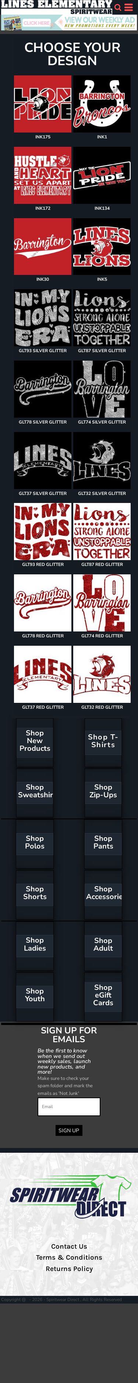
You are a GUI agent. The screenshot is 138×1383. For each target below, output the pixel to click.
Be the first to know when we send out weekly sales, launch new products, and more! (64, 1061)
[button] (117, 7)
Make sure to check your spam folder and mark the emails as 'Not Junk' (65, 1086)
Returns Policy (69, 1269)
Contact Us (69, 1246)
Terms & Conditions (69, 1257)
